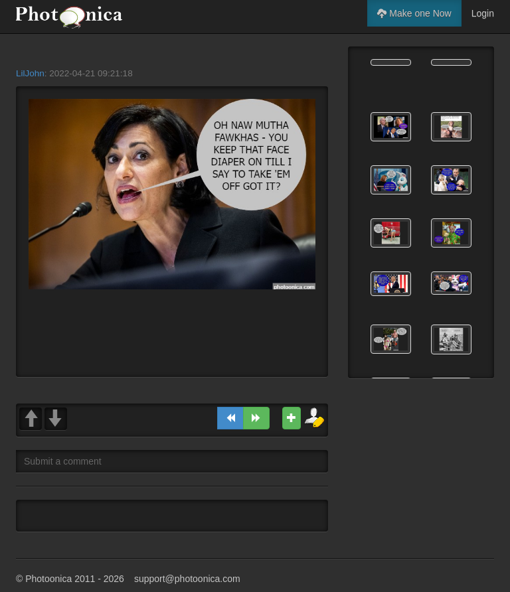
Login (482, 13)
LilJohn (30, 73)
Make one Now (414, 13)
